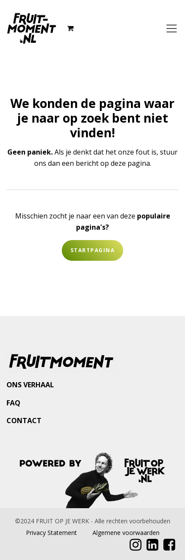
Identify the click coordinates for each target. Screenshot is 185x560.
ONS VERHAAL (30, 384)
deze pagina (130, 163)
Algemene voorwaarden (125, 532)
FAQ (13, 403)
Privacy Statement (51, 532)
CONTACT (23, 420)
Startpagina (92, 250)
